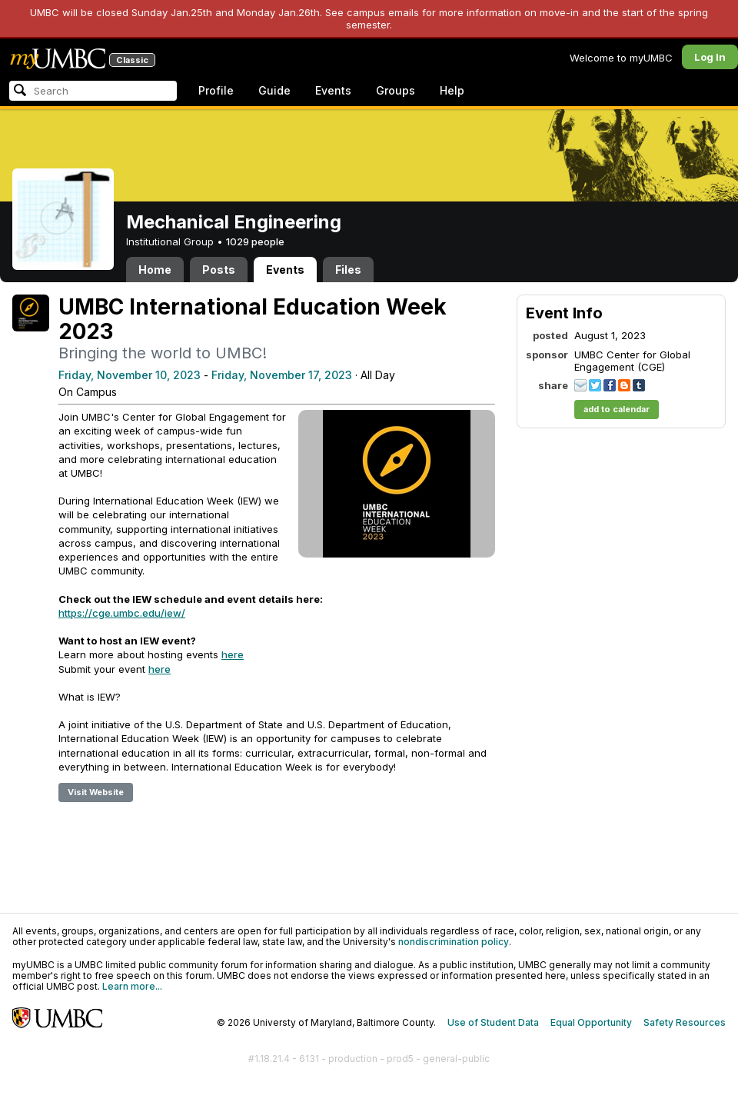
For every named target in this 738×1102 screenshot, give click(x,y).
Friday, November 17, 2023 (281, 374)
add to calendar (616, 409)
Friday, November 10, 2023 (129, 374)
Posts (218, 269)
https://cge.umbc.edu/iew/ (121, 613)
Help (452, 90)
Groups (395, 90)
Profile (216, 90)
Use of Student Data (493, 1022)
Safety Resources (684, 1022)
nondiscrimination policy (453, 941)
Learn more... (132, 986)
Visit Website (96, 792)
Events (333, 90)
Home (154, 269)
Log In (710, 57)
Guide (274, 90)
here (232, 654)
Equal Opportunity (591, 1022)
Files (348, 269)
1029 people (255, 241)
